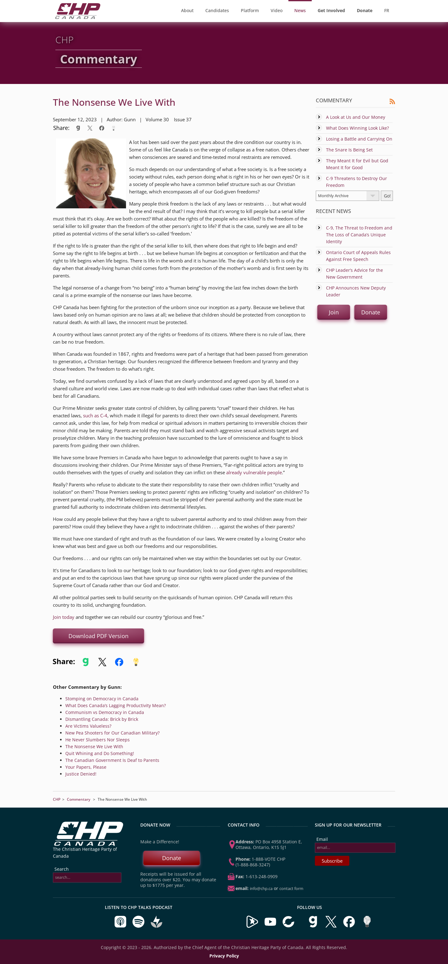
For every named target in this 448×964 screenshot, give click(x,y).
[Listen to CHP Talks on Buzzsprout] (156, 926)
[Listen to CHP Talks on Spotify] (139, 926)
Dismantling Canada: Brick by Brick (101, 719)
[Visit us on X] (332, 926)
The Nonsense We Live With (94, 746)
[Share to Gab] (78, 128)
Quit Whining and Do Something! (99, 753)
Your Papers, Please (85, 767)
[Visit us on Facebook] (350, 926)
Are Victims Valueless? (88, 726)
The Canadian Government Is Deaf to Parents (112, 760)
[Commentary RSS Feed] (392, 103)
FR (386, 10)
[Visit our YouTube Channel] (270, 926)
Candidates (217, 10)
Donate (171, 858)
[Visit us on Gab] (314, 926)
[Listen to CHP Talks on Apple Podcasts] (121, 926)
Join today (63, 617)
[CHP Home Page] (77, 17)
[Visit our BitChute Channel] (289, 926)
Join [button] (334, 312)
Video (276, 10)
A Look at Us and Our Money (355, 117)
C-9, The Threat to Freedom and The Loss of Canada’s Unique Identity (359, 234)
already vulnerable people (254, 472)
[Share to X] (90, 128)
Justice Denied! (80, 774)
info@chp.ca (261, 888)
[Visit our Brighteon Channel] (252, 926)
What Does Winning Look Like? (357, 128)
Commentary (78, 799)
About (187, 10)
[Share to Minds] (113, 128)
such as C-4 (95, 415)
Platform (250, 10)
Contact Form (291, 888)
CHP (56, 799)
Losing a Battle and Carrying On (359, 139)
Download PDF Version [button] (98, 636)
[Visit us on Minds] (367, 926)
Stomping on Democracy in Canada (101, 699)
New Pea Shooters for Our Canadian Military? (112, 733)
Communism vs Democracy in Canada (104, 712)
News (300, 10)
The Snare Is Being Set (349, 150)
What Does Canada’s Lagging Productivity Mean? (115, 705)
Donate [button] (370, 312)
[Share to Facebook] (101, 128)
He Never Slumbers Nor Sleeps (97, 740)
